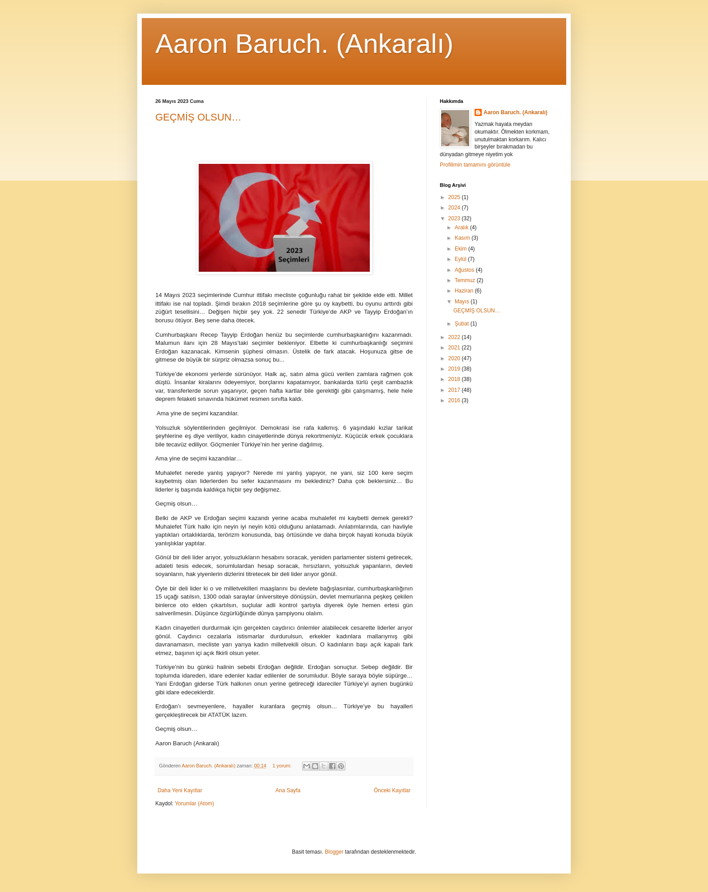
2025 (455, 197)
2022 (455, 337)
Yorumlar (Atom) (194, 803)
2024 (455, 207)
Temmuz (466, 280)
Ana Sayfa (287, 790)
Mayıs (462, 301)
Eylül (461, 259)
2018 (455, 379)
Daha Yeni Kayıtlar (180, 790)
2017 (455, 390)
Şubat (462, 324)
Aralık (462, 227)
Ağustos (465, 270)
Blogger (334, 852)
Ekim (461, 249)
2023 (455, 218)
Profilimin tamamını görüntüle (475, 165)
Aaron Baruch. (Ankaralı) (304, 43)
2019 (455, 369)
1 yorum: (283, 765)
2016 (455, 400)
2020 (455, 358)
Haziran (465, 291)
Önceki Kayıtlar (392, 790)
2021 (455, 347)
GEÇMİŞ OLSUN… (198, 117)
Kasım (463, 238)
